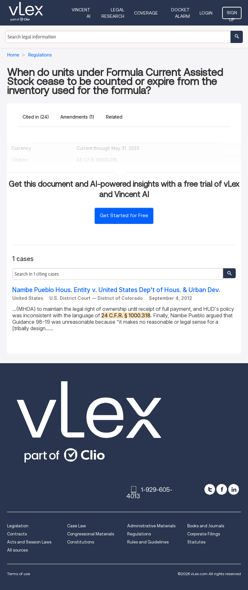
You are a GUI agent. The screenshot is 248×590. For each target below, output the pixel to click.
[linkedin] (233, 489)
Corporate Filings (203, 534)
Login (206, 13)
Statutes (196, 542)
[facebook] (221, 489)
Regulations (139, 534)
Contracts (17, 534)
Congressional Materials (90, 534)
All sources (17, 550)
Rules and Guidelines (148, 542)
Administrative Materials (151, 525)
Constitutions (80, 542)
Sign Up (232, 14)
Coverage (146, 13)
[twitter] (209, 489)
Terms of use (18, 574)
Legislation (17, 525)
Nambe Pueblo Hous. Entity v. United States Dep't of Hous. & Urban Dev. (116, 290)
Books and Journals (205, 525)
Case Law (76, 525)
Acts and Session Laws (29, 542)
